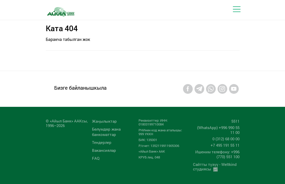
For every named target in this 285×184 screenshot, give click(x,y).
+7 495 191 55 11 (225, 145)
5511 (235, 121)
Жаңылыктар (104, 121)
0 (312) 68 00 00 (226, 138)
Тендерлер (101, 142)
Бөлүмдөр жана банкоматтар (106, 131)
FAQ (95, 158)
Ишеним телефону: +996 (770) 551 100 (217, 154)
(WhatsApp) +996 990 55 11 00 (218, 130)
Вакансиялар (104, 150)
